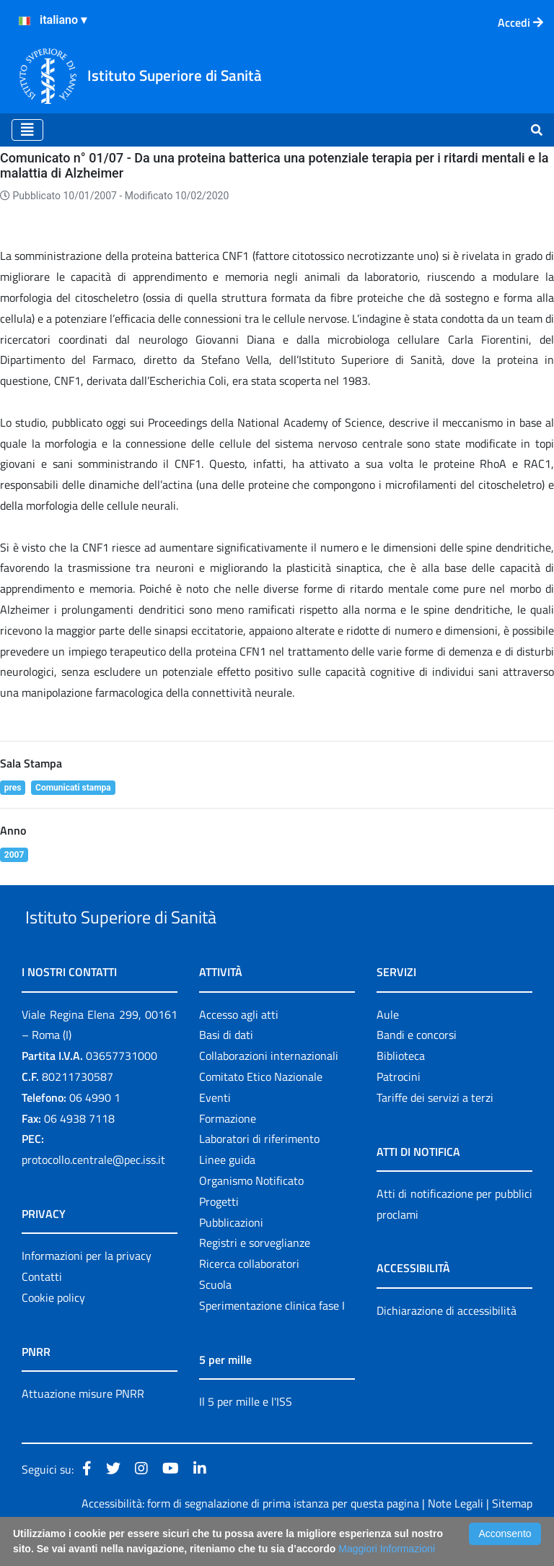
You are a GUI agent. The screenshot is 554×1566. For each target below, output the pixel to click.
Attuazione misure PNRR (83, 1426)
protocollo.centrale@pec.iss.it (93, 1192)
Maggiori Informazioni (386, 1548)
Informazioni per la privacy (86, 1288)
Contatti (42, 1309)
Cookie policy (53, 1330)
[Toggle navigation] (27, 130)
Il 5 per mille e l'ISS (245, 1434)
